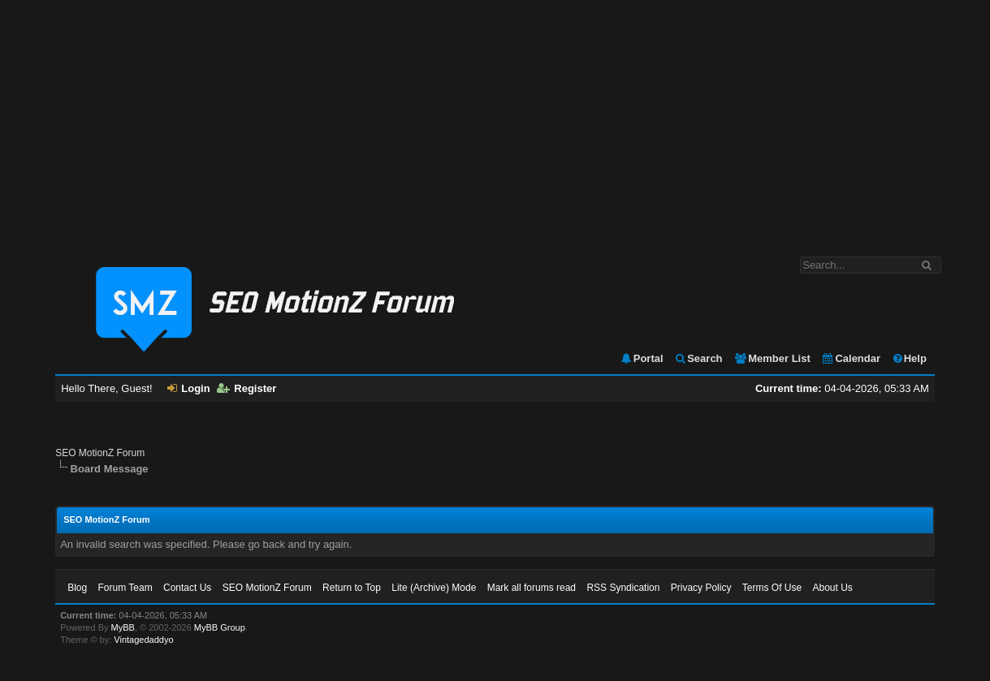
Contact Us (187, 587)
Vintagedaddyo (143, 639)
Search (698, 358)
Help (909, 358)
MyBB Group (219, 627)
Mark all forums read (531, 587)
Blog (77, 587)
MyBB (123, 627)
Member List (772, 358)
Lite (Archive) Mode (433, 587)
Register (246, 388)
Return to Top (351, 587)
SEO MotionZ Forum (100, 453)
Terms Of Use (772, 587)
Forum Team (125, 587)
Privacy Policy (701, 587)
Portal (642, 358)
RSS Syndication (622, 587)
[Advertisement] (495, 120)
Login (188, 388)
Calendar (850, 358)
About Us (832, 587)
